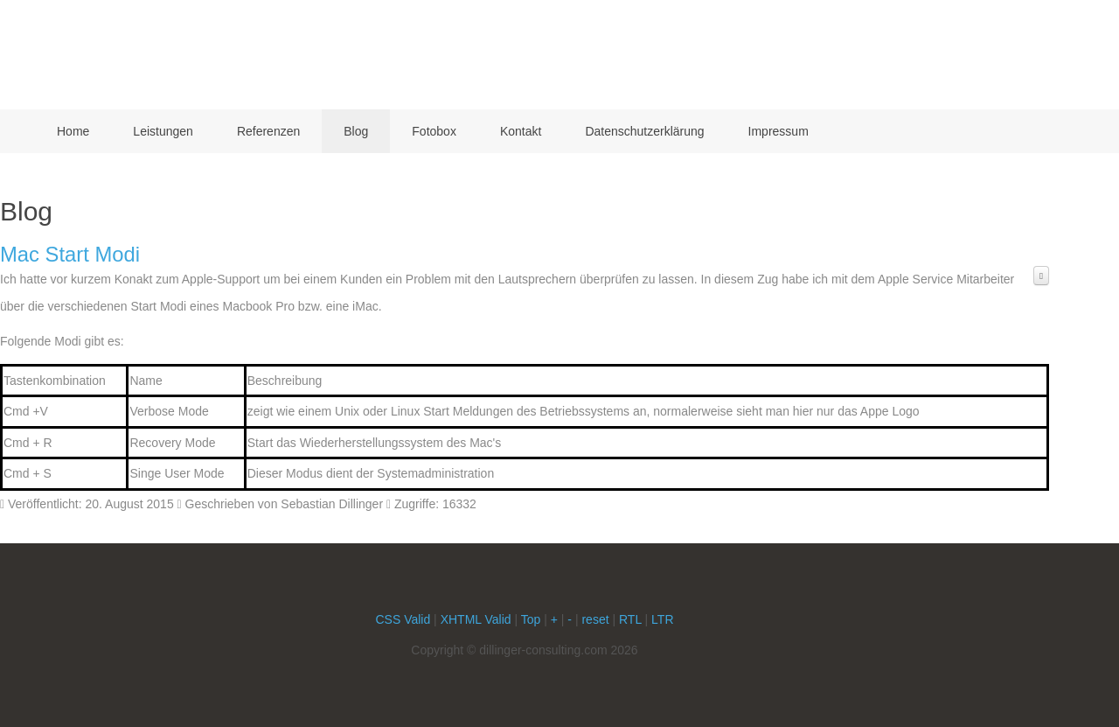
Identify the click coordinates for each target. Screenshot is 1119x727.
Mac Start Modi (70, 254)
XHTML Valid (476, 619)
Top (531, 619)
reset (594, 619)
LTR (662, 619)
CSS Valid (402, 619)
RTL (630, 619)
